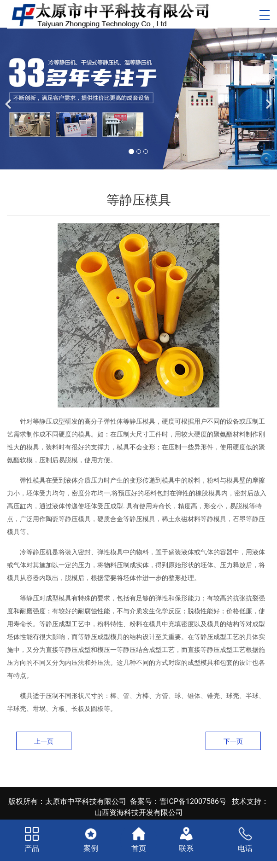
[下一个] (268, 98)
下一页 (233, 741)
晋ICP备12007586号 (192, 801)
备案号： (144, 801)
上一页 (43, 741)
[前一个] (9, 98)
